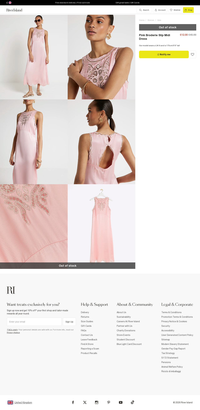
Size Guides (87, 321)
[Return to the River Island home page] (16, 10)
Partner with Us (124, 326)
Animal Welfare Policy (172, 367)
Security (165, 326)
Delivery (85, 312)
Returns (85, 317)
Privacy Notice (13, 332)
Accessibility (167, 330)
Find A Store (87, 344)
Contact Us (87, 335)
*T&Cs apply (12, 330)
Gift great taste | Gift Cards (127, 3)
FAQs (83, 330)
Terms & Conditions (171, 312)
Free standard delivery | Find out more (72, 3)
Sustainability (124, 317)
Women (151, 20)
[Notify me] (164, 54)
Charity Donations (126, 330)
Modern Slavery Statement (175, 344)
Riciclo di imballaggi (171, 371)
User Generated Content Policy (177, 335)
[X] (85, 402)
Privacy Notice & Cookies (174, 321)
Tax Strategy (168, 353)
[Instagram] (97, 402)
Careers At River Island (128, 321)
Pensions (166, 362)
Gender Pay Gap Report (173, 348)
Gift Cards (86, 326)
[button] (34, 57)
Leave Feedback (89, 339)
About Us (121, 312)
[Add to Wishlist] (192, 54)
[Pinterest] (109, 402)
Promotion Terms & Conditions (177, 317)
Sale (159, 20)
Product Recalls (89, 353)
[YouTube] (121, 402)
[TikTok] (132, 402)
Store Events (123, 335)
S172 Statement (169, 357)
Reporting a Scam (90, 348)
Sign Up (69, 321)
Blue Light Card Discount (129, 344)
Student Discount (126, 339)
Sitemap (165, 339)
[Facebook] (73, 402)
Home (141, 20)
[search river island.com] (144, 10)
